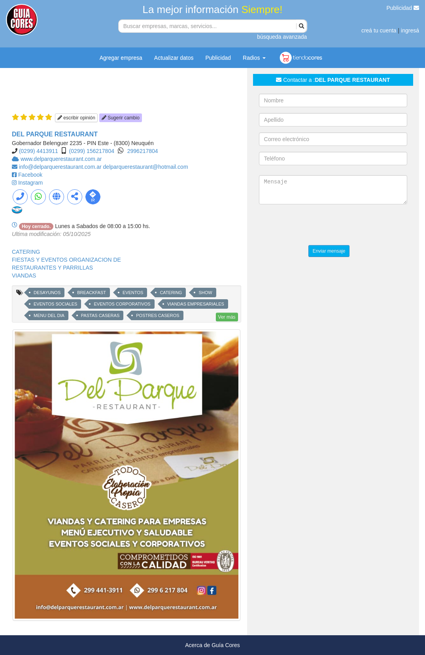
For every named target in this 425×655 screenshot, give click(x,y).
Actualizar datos (174, 58)
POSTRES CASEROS (157, 315)
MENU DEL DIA (49, 315)
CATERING (26, 252)
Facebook (30, 175)
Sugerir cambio (121, 118)
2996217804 (142, 151)
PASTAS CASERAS (100, 315)
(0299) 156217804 (91, 151)
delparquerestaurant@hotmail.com (145, 167)
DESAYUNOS (47, 292)
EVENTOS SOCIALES (55, 304)
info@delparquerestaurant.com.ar (61, 167)
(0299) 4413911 (38, 151)
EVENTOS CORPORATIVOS (122, 304)
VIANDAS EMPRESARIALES (195, 304)
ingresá (410, 30)
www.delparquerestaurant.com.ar (61, 159)
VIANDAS (24, 275)
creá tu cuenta (379, 30)
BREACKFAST (91, 292)
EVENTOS (133, 292)
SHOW (205, 292)
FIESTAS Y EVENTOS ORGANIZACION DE (66, 260)
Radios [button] (254, 58)
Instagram (30, 182)
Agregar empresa (121, 58)
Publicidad (403, 8)
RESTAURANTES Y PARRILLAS (52, 267)
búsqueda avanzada (282, 37)
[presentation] (319, 225)
